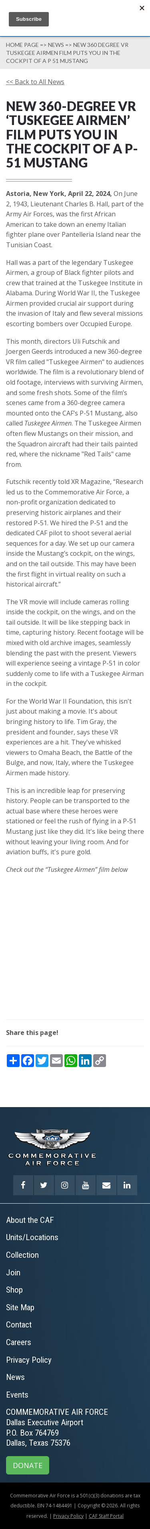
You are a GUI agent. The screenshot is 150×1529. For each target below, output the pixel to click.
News (56, 44)
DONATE (27, 1465)
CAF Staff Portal (106, 1516)
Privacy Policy (68, 1516)
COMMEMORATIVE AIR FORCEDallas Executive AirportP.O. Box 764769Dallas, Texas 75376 (57, 1427)
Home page (22, 44)
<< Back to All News (35, 81)
